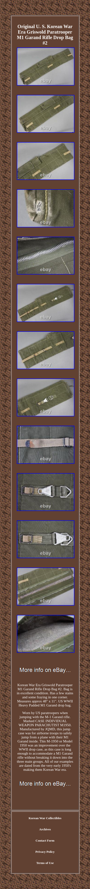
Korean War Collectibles (45, 818)
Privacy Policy (45, 851)
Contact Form (45, 840)
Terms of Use (45, 863)
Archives (45, 829)
